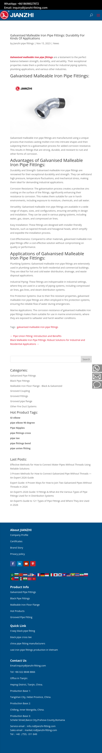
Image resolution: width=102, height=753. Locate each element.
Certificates (16, 541)
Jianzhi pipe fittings (23, 43)
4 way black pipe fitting (22, 630)
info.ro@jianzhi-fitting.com (41, 726)
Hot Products (17, 611)
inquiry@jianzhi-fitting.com (31, 665)
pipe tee (15, 438)
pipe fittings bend (20, 443)
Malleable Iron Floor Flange (25, 604)
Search (86, 359)
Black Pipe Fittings (20, 598)
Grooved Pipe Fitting (21, 617)
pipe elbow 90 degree (22, 422)
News (56, 43)
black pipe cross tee (21, 637)
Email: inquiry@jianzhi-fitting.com (26, 7)
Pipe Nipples (17, 427)
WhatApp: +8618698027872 (21, 3)
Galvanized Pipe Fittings (23, 592)
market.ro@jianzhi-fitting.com (41, 730)
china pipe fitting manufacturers (27, 643)
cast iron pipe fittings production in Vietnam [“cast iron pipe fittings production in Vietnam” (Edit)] (34, 649)
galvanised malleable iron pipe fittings (37, 327)
